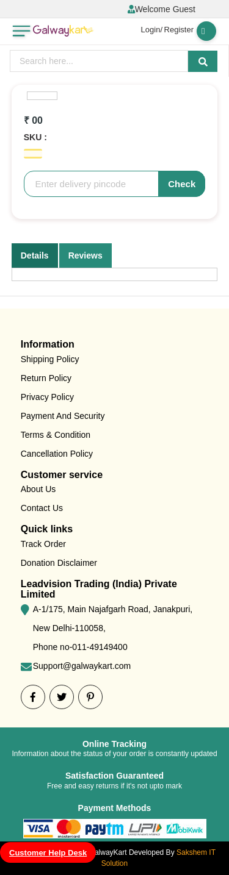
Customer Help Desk (48, 852)
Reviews (85, 255)
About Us (38, 489)
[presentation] (99, 61)
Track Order (43, 544)
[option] (42, 95)
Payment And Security (63, 416)
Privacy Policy (47, 397)
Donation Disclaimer (59, 563)
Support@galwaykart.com (82, 666)
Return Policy (46, 378)
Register (179, 29)
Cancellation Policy (57, 454)
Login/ (151, 29)
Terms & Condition (55, 435)
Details (35, 255)
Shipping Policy (50, 359)
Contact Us (42, 508)
